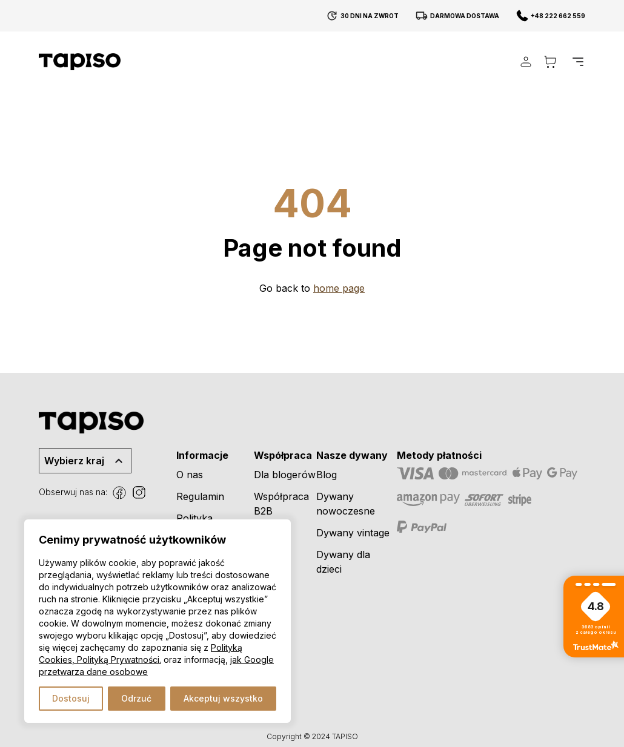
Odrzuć (136, 698)
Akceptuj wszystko (223, 698)
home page (339, 288)
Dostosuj (71, 698)
